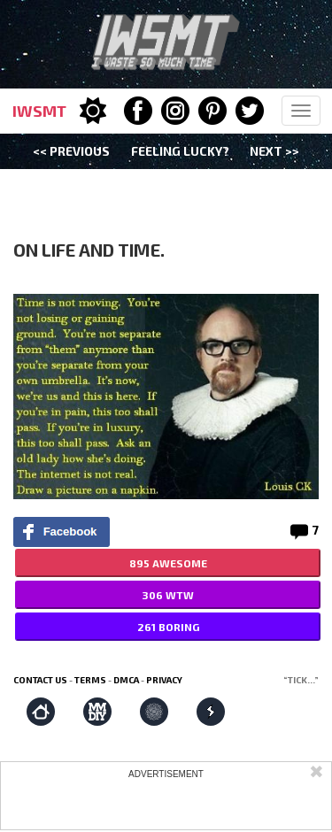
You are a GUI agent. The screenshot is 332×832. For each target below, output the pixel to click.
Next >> (274, 150)
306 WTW (168, 595)
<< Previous (71, 150)
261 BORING (168, 626)
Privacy (164, 679)
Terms (90, 679)
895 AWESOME (168, 563)
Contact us (40, 679)
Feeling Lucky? (180, 150)
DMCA (126, 679)
